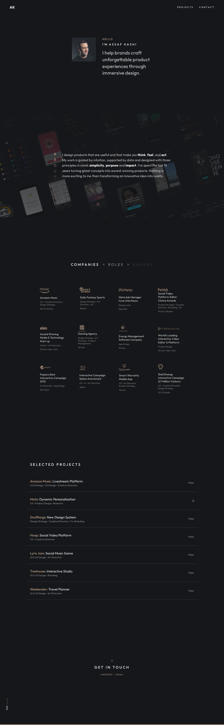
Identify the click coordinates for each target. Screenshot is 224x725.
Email (120, 674)
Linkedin (106, 674)
